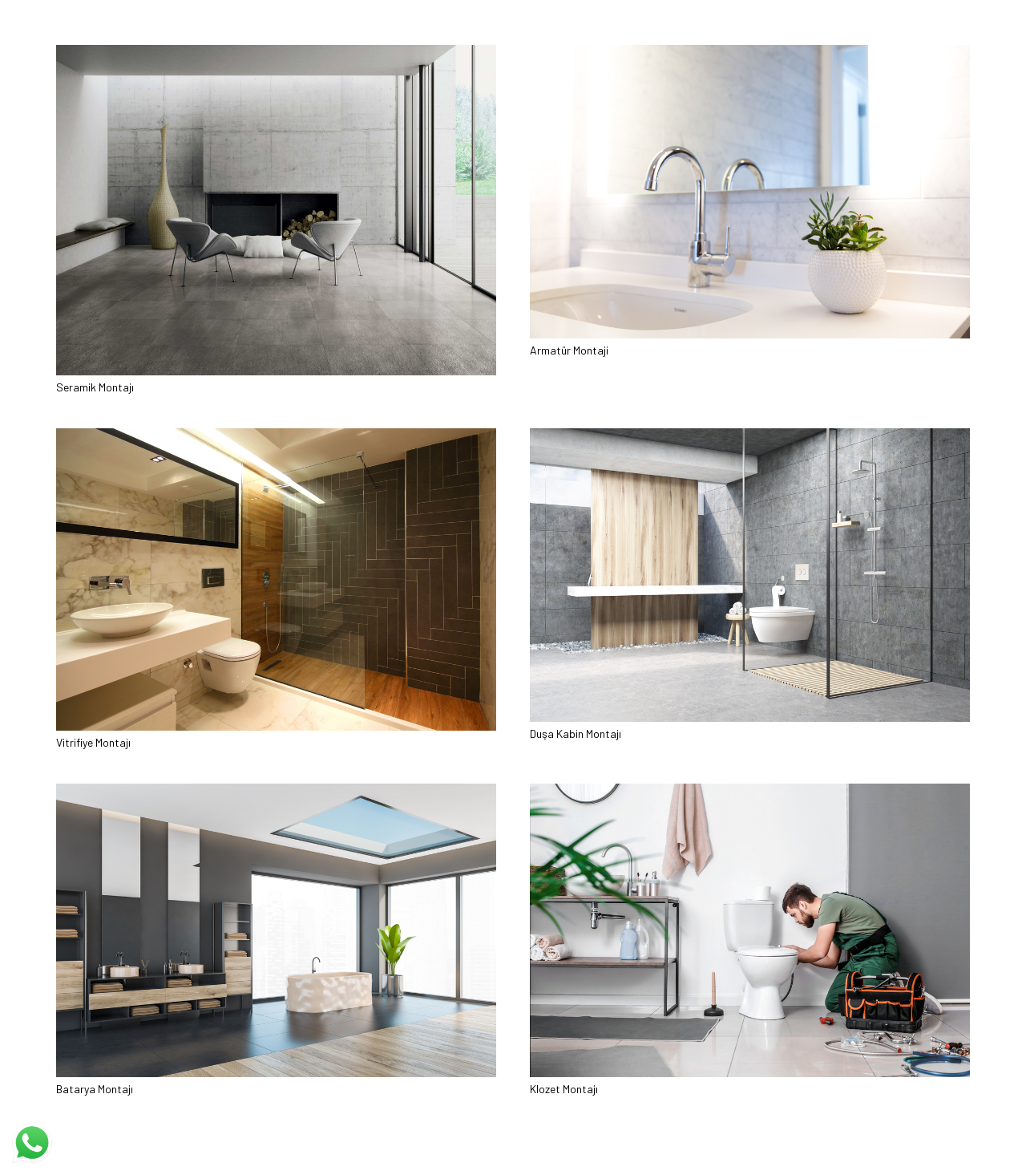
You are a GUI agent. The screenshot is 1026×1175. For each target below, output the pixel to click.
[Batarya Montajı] (276, 791)
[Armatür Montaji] (750, 52)
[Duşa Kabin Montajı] (750, 436)
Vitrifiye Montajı (93, 742)
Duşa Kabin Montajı (575, 733)
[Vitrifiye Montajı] (276, 436)
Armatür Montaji (569, 350)
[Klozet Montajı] (750, 791)
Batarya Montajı (94, 1089)
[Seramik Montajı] (276, 52)
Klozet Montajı (564, 1089)
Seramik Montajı (95, 387)
